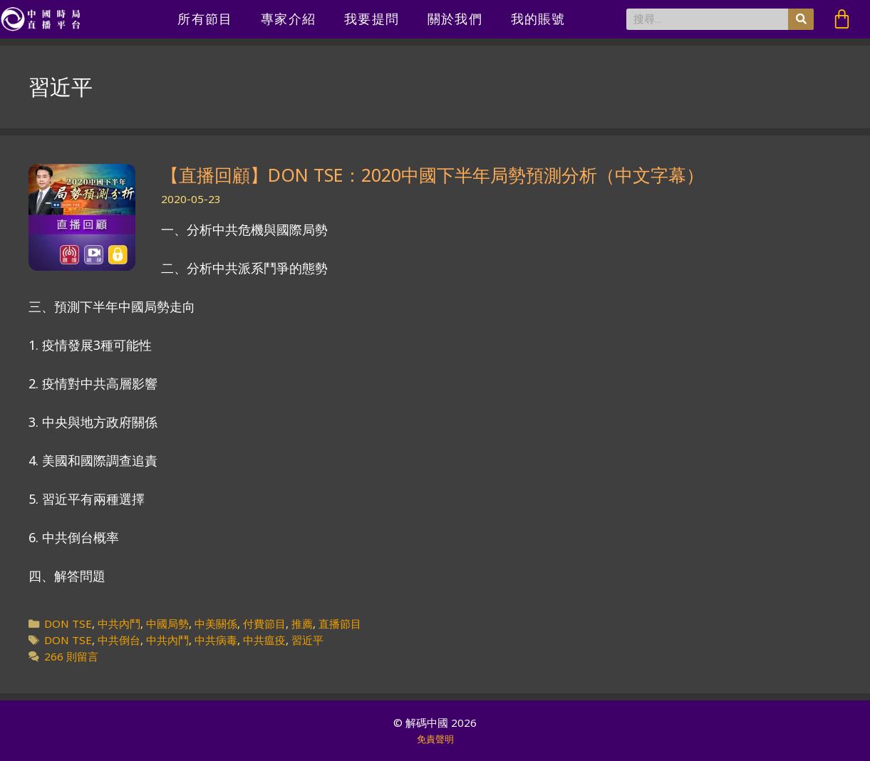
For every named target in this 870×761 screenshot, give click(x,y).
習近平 (307, 640)
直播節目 (340, 623)
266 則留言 (71, 656)
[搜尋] (801, 19)
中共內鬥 (119, 623)
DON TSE (68, 623)
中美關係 (216, 623)
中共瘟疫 (264, 640)
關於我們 (455, 18)
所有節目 (204, 18)
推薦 (302, 623)
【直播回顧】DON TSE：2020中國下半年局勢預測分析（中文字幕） (432, 174)
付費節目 (264, 623)
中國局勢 (167, 623)
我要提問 (371, 18)
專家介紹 (288, 18)
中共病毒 (216, 640)
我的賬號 (538, 18)
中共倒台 (119, 640)
